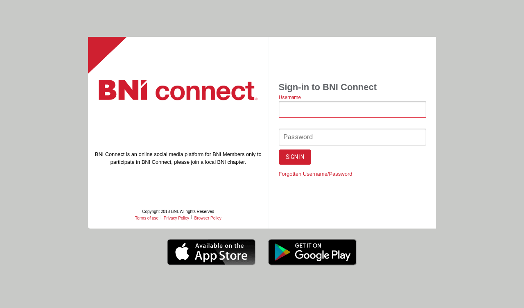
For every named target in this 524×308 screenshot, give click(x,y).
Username (289, 97)
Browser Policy (207, 218)
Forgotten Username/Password (315, 174)
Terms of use (146, 218)
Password (298, 137)
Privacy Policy (176, 218)
